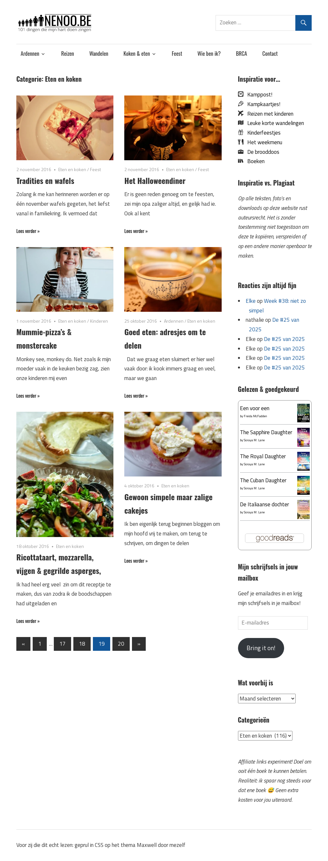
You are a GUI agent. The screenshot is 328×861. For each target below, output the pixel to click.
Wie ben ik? (209, 53)
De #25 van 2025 (284, 339)
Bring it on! (261, 647)
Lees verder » (28, 230)
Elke (251, 301)
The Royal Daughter (263, 456)
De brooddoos (261, 152)
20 (121, 644)
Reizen (67, 53)
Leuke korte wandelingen (273, 123)
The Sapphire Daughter (266, 432)
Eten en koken (72, 169)
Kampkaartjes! (261, 104)
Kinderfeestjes (262, 132)
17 (62, 644)
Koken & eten (137, 53)
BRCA (241, 53)
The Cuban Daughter (263, 480)
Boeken (254, 161)
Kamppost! (257, 94)
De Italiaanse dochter (264, 504)
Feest (177, 53)
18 (82, 644)
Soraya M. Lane (254, 440)
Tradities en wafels (45, 180)
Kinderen (99, 321)
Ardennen (30, 53)
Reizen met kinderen (268, 114)
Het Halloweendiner (154, 180)
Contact (270, 53)
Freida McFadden (255, 416)
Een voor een (254, 408)
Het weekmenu (262, 142)
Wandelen (98, 53)
